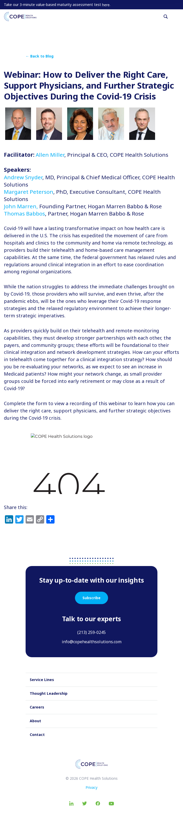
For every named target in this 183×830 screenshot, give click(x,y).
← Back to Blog (40, 56)
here (106, 4)
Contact (37, 734)
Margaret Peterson (28, 191)
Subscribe (91, 597)
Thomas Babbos (24, 213)
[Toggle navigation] (177, 16)
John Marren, (21, 206)
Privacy (91, 787)
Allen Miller (50, 154)
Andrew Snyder (23, 177)
